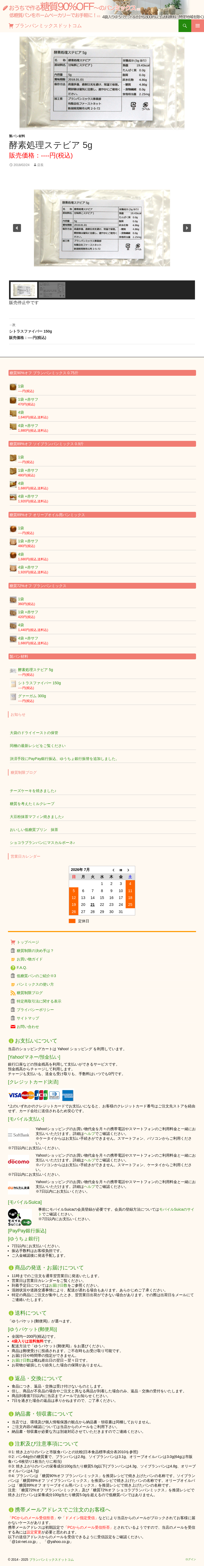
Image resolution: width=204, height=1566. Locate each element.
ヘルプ (89, 1133)
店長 (40, 165)
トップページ (28, 942)
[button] (17, 228)
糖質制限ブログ (30, 993)
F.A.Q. (22, 967)
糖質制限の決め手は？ (35, 950)
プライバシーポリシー (35, 1010)
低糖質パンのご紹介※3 (36, 976)
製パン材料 (17, 136)
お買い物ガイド (30, 959)
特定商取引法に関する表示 (39, 1001)
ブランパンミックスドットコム (48, 25)
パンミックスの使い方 (35, 984)
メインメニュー (197, 25)
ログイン (190, 1559)
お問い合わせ (28, 1026)
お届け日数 (58, 1285)
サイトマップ (28, 1018)
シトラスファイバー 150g (102, 331)
